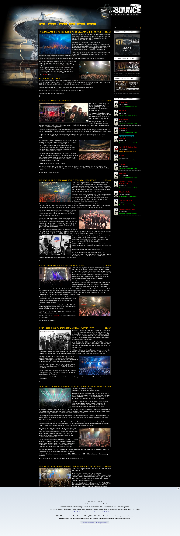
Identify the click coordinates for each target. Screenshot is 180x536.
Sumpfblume (123, 128)
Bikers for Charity (124, 192)
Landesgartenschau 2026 (127, 209)
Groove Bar (122, 111)
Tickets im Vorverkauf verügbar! (128, 123)
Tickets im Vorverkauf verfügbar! (128, 106)
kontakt (92, 24)
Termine (45, 74)
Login (137, 27)
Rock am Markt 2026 (125, 201)
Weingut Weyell (124, 102)
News (42, 24)
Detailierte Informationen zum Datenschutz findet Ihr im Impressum (94, 512)
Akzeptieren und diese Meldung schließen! (95, 523)
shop (72, 24)
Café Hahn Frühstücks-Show (128, 147)
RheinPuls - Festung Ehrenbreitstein (125, 182)
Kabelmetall (123, 173)
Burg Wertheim (123, 119)
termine (52, 24)
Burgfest (121, 156)
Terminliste (56, 316)
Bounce (81, 24)
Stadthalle (122, 164)
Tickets (62, 24)
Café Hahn (122, 138)
